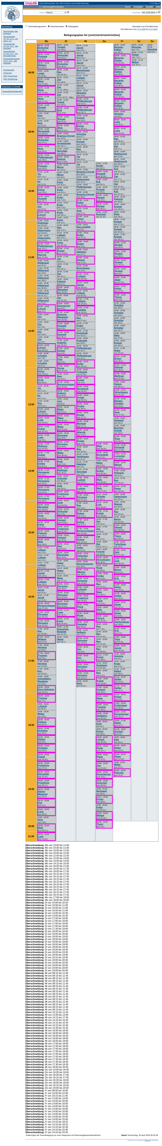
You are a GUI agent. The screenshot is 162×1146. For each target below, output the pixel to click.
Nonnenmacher (85, 564)
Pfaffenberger (45, 157)
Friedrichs (43, 765)
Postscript (7, 73)
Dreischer (43, 48)
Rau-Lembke (83, 227)
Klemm (118, 384)
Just (59, 401)
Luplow (81, 480)
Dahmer (118, 367)
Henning (42, 647)
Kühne (80, 513)
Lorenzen (119, 456)
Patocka (118, 772)
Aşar (117, 412)
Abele (117, 587)
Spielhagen (83, 456)
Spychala (62, 151)
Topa (117, 438)
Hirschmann (121, 392)
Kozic (60, 182)
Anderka (61, 342)
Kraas (117, 663)
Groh (40, 380)
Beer (40, 115)
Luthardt (42, 706)
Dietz (116, 214)
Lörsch (42, 215)
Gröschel (62, 478)
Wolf (40, 828)
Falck (41, 524)
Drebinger (42, 223)
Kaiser (118, 697)
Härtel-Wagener (43, 792)
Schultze (42, 356)
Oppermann (43, 230)
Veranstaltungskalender (12, 91)
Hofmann (119, 473)
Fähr (60, 359)
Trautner (42, 655)
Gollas (41, 455)
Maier (61, 409)
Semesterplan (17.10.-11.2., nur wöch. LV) (10, 39)
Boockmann (83, 70)
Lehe (40, 420)
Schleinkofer (64, 143)
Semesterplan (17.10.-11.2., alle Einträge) (10, 46)
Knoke (80, 380)
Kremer (118, 206)
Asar (79, 211)
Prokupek (82, 340)
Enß (60, 110)
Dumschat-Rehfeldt (63, 630)
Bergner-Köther (119, 48)
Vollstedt (118, 420)
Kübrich (61, 281)
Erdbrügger (120, 705)
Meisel (118, 465)
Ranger (61, 119)
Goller (80, 547)
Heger (60, 563)
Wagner (118, 504)
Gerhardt (119, 447)
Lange (40, 73)
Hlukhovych (120, 154)
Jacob (41, 573)
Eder (116, 739)
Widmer (42, 65)
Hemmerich (64, 306)
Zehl (116, 552)
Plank (80, 607)
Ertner (117, 358)
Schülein (43, 730)
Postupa (42, 56)
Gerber (61, 351)
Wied (40, 81)
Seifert (117, 671)
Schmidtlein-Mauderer (44, 680)
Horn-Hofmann (46, 689)
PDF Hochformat (10, 79)
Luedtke (81, 310)
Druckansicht (8, 70)
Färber (135, 55)
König (41, 190)
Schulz (60, 102)
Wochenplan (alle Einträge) (10, 32)
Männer (81, 572)
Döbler (41, 739)
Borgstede (43, 131)
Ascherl (118, 731)
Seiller (117, 596)
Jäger (117, 280)
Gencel (61, 159)
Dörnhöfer (43, 774)
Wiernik (81, 432)
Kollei (80, 202)
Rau (39, 403)
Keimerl (62, 520)
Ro (38, 182)
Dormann (63, 435)
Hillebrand (43, 263)
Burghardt (82, 389)
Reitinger (62, 470)
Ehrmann (43, 614)
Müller (117, 764)
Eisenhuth (82, 333)
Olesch (118, 527)
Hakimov (81, 252)
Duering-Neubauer (63, 315)
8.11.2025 (153, 29)
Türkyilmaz (120, 544)
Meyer (60, 167)
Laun (40, 811)
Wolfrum (42, 446)
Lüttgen (41, 550)
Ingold (41, 757)
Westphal (43, 507)
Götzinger (82, 556)
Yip (39, 174)
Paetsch (42, 533)
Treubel (61, 47)
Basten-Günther (118, 402)
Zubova (42, 722)
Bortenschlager (46, 605)
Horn (40, 148)
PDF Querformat (10, 76)
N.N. (116, 169)
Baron (117, 519)
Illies (60, 128)
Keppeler (82, 624)
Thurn (117, 536)
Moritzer (81, 423)
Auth (60, 461)
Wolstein (81, 93)
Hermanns (43, 472)
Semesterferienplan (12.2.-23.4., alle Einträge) (11, 61)
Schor (41, 371)
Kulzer (41, 429)
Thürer (118, 297)
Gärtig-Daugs (121, 622)
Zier (39, 206)
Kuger (80, 244)
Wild (40, 542)
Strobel (42, 107)
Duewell (42, 198)
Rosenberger (121, 714)
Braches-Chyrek (66, 136)
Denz (40, 819)
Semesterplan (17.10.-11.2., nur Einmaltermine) (10, 53)
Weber (41, 714)
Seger (117, 488)
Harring (42, 255)
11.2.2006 (141, 29)
